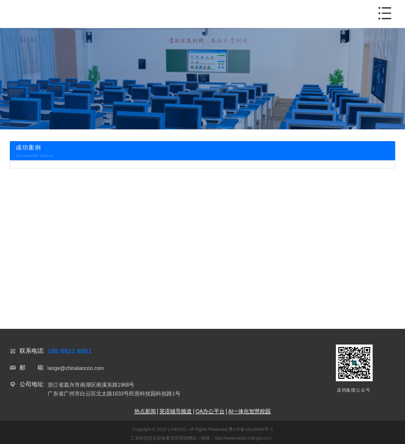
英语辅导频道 (175, 411)
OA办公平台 (210, 411)
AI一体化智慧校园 (249, 411)
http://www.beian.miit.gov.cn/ (242, 438)
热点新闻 (145, 411)
